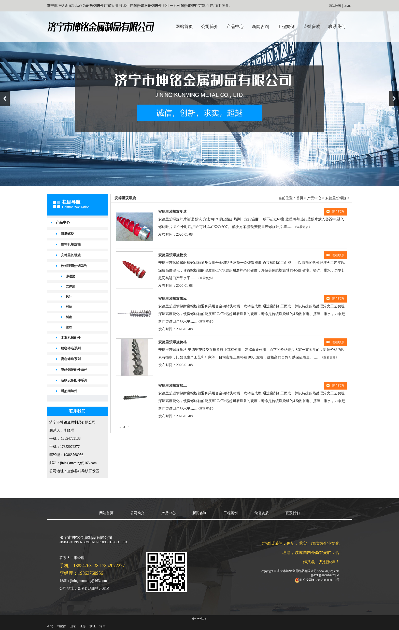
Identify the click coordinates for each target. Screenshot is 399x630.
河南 (102, 626)
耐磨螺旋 (67, 234)
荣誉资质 (311, 26)
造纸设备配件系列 (74, 380)
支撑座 (70, 286)
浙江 (93, 626)
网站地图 (335, 6)
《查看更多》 (302, 227)
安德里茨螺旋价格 (172, 342)
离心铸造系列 (71, 359)
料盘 (69, 317)
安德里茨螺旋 (71, 255)
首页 (299, 198)
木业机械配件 (71, 337)
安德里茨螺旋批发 (172, 255)
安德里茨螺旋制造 (172, 211)
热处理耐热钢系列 (74, 266)
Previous (5, 98)
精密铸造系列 (71, 348)
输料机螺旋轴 (71, 244)
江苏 (83, 626)
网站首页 (184, 26)
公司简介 (209, 26)
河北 (50, 626)
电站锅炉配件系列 (74, 369)
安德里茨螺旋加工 (172, 386)
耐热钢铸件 (69, 391)
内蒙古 (61, 626)
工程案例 (286, 26)
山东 (73, 626)
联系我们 (337, 26)
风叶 (69, 296)
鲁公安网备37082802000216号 (319, 580)
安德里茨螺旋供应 (172, 298)
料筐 (69, 307)
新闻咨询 (260, 26)
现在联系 (335, 211)
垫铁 (69, 327)
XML (347, 6)
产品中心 (235, 26)
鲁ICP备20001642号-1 (325, 575)
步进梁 (70, 276)
